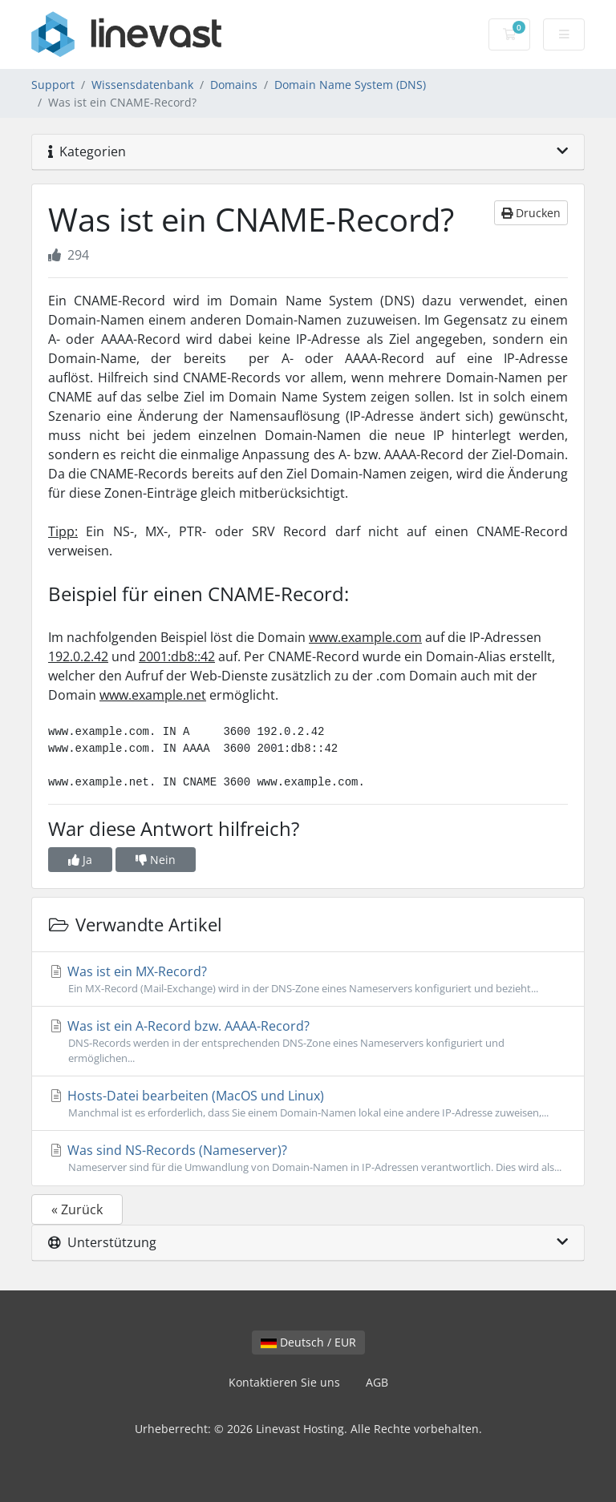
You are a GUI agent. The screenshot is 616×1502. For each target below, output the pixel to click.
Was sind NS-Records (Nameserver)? (308, 1158)
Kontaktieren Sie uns (284, 1382)
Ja (80, 859)
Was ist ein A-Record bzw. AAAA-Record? (308, 1041)
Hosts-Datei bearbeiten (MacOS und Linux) (308, 1103)
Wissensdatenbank (142, 84)
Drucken (531, 212)
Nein (156, 859)
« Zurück (77, 1209)
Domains (233, 84)
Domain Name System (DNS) (350, 84)
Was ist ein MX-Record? (308, 979)
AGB (377, 1382)
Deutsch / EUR (308, 1342)
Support (53, 84)
